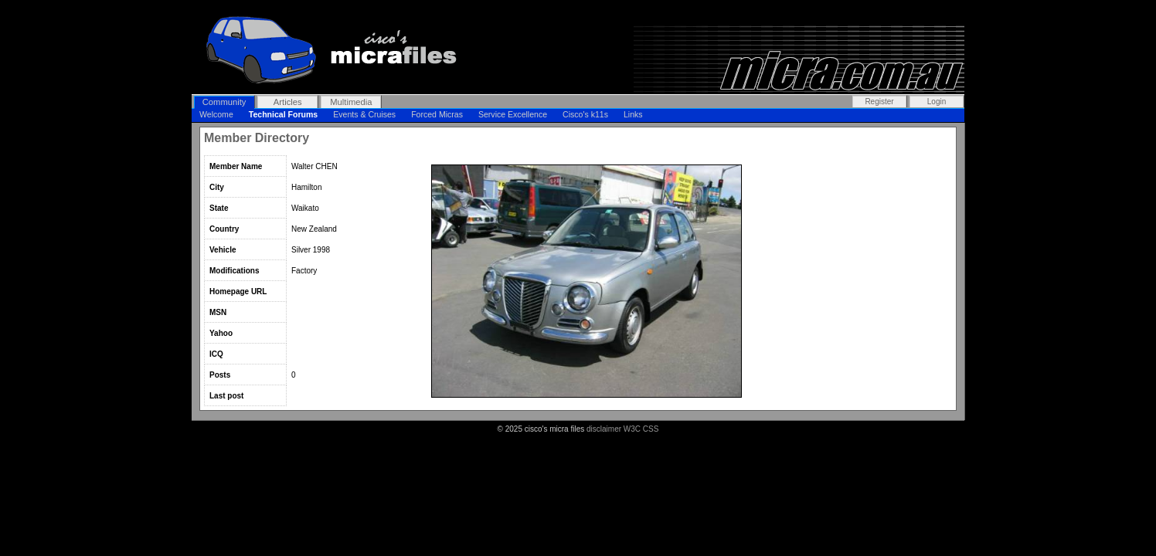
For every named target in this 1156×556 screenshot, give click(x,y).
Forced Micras (437, 114)
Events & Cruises (364, 114)
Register (879, 101)
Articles (288, 102)
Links (633, 114)
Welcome (216, 114)
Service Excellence (512, 114)
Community (224, 102)
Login (936, 101)
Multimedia (351, 102)
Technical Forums (283, 114)
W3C (632, 429)
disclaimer (603, 429)
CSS (651, 429)
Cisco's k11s (585, 114)
